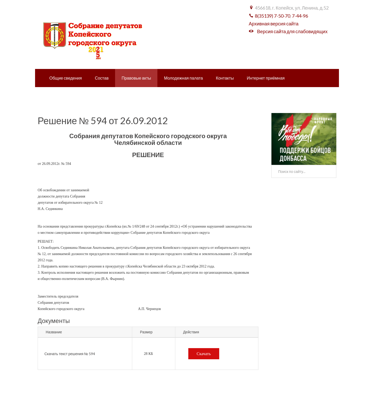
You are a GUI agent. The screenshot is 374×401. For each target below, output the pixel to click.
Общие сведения (65, 77)
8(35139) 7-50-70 (272, 16)
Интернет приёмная (266, 77)
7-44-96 (300, 16)
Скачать (204, 353)
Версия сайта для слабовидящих (292, 31)
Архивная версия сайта (273, 23)
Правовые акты (136, 77)
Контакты (225, 77)
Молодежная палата (183, 77)
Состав (102, 77)
